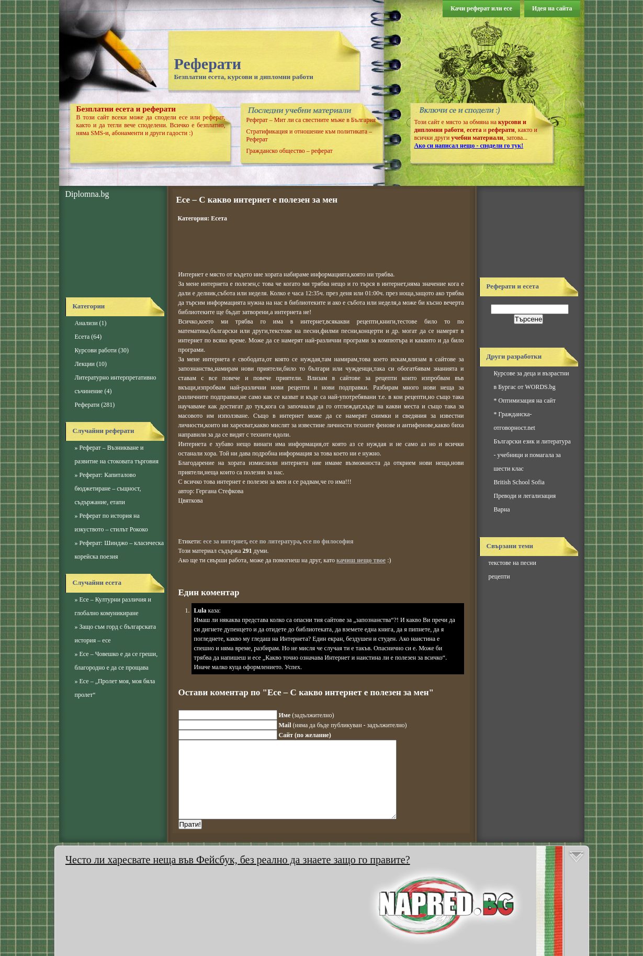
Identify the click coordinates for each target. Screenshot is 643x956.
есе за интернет (224, 541)
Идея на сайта (552, 8)
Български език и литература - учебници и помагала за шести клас (532, 455)
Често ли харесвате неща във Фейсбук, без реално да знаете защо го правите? (237, 859)
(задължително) (306, 715)
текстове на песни (512, 562)
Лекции (85, 364)
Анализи (86, 323)
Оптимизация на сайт (527, 400)
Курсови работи (96, 350)
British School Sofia (519, 482)
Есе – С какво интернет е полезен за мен (257, 200)
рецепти (499, 576)
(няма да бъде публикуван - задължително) (343, 725)
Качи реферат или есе (481, 8)
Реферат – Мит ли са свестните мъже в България (311, 120)
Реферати (208, 63)
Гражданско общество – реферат (289, 150)
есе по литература (274, 541)
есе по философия (328, 541)
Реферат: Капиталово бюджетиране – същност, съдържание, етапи (108, 488)
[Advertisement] (112, 248)
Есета (82, 336)
